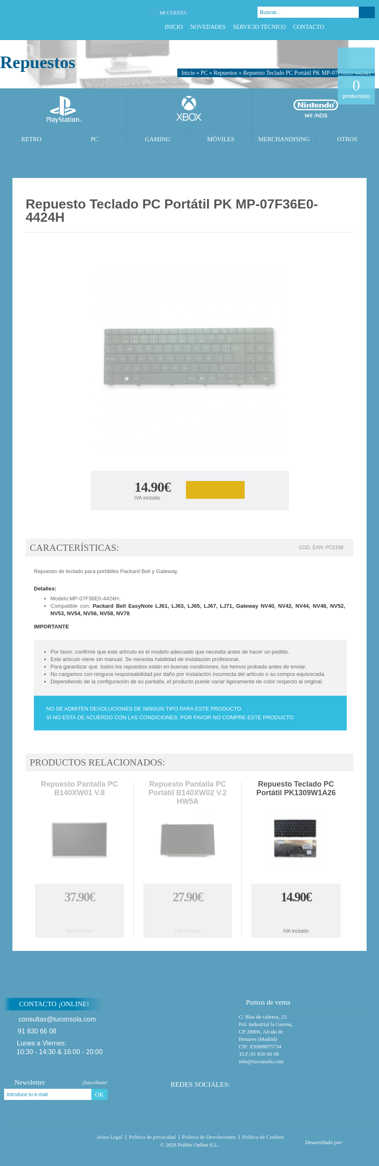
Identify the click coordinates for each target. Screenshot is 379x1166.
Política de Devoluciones (209, 1137)
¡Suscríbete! (94, 1082)
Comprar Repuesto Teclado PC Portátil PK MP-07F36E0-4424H (215, 490)
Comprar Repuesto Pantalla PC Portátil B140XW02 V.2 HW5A (187, 915)
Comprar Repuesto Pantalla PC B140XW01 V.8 (79, 915)
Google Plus (360, 27)
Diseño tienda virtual (360, 1140)
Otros (347, 139)
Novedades (208, 27)
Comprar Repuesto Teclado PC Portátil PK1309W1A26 (296, 915)
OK (99, 1094)
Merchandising (284, 139)
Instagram (370, 27)
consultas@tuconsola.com (57, 1019)
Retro (31, 139)
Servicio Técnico (259, 27)
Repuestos (226, 73)
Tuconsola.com (39, 1138)
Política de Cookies (263, 1137)
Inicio (174, 27)
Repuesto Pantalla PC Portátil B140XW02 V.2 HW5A (187, 793)
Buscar (367, 12)
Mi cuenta (173, 13)
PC (204, 73)
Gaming (157, 139)
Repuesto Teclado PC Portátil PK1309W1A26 (296, 788)
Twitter (350, 27)
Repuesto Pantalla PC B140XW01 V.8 (79, 788)
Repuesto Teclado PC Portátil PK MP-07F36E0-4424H (307, 73)
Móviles (220, 139)
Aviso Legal (109, 1137)
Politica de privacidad (152, 1137)
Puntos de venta (264, 1002)
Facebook (339, 27)
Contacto (308, 27)
